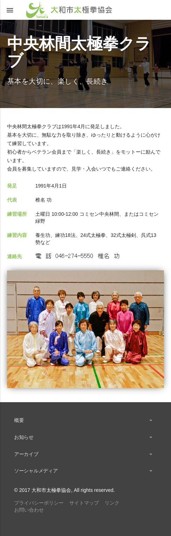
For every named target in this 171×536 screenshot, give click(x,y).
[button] (9, 9)
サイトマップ (84, 503)
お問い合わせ (29, 510)
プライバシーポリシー (39, 503)
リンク (112, 503)
